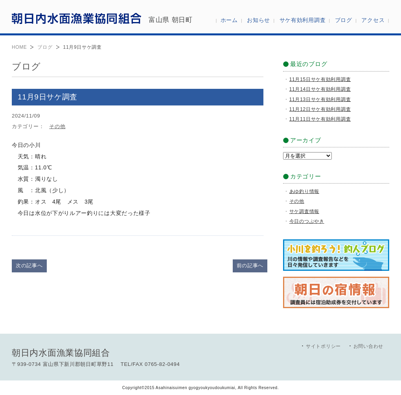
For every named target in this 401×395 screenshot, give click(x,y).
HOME (19, 47)
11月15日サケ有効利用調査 (320, 79)
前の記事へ (250, 265)
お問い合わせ (368, 346)
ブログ (44, 47)
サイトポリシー (323, 346)
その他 (57, 126)
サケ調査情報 (304, 211)
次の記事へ (29, 265)
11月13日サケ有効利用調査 (320, 99)
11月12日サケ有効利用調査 (320, 109)
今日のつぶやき (306, 221)
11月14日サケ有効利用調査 (320, 89)
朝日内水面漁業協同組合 (77, 18)
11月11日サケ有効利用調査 (320, 119)
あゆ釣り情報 (304, 191)
